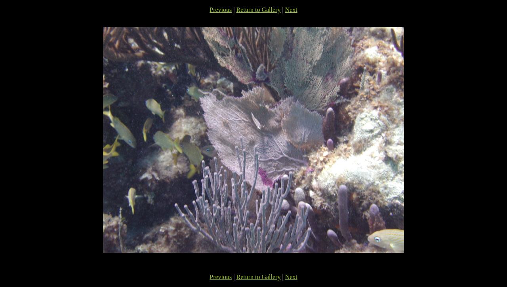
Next (291, 9)
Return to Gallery (258, 9)
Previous (221, 9)
